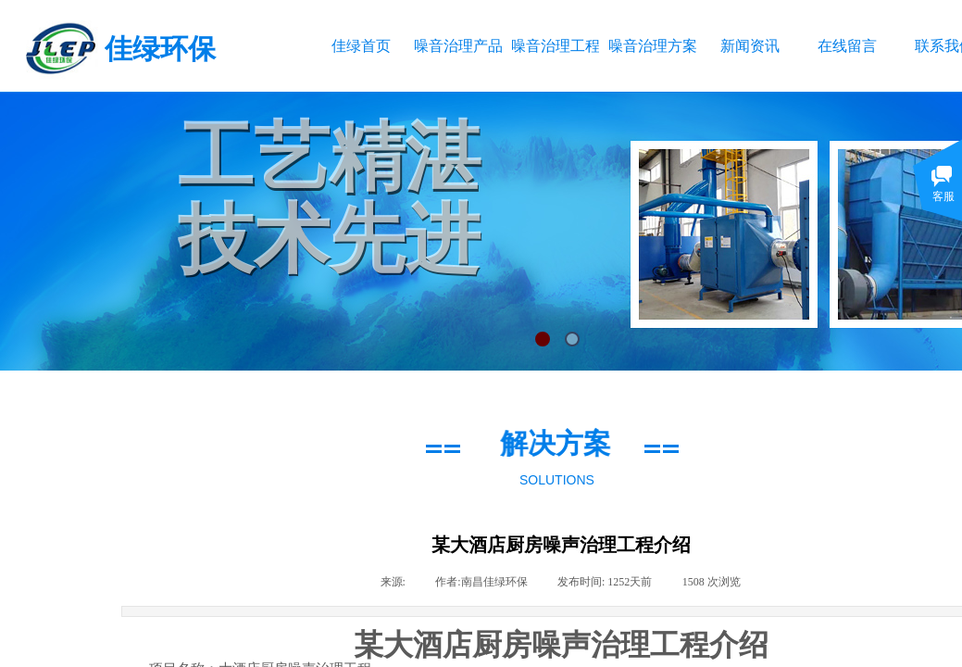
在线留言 (847, 46)
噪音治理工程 (555, 46)
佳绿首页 (361, 46)
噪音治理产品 (458, 46)
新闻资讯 (750, 46)
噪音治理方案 (652, 46)
